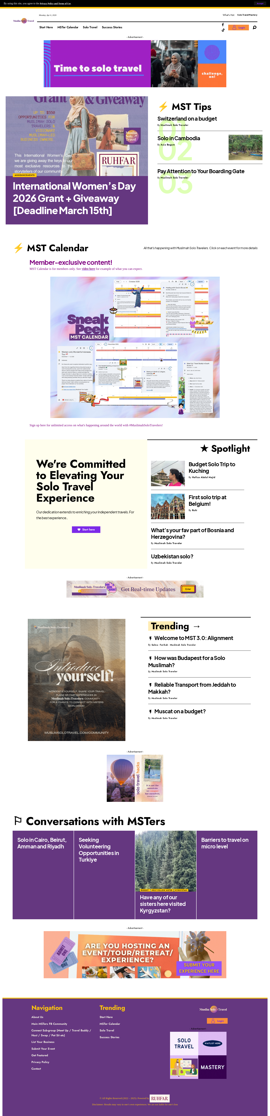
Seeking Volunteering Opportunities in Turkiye (99, 849)
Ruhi (194, 510)
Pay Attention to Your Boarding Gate (200, 171)
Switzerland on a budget (187, 118)
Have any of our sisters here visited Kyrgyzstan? (163, 904)
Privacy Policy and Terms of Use (57, 3)
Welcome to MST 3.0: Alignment (193, 638)
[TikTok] (223, 30)
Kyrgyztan (181, 890)
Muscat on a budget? (180, 711)
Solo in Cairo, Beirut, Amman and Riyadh (42, 843)
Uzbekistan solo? (172, 556)
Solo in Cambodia (178, 138)
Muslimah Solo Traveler (174, 125)
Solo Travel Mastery (247, 15)
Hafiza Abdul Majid (203, 477)
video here (89, 269)
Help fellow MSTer (162, 890)
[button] (259, 4)
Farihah (165, 645)
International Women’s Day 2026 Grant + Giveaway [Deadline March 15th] (74, 197)
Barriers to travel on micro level (225, 843)
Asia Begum (168, 144)
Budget (145, 890)
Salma (155, 645)
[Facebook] (223, 25)
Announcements (25, 174)
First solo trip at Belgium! (207, 500)
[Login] (238, 27)
